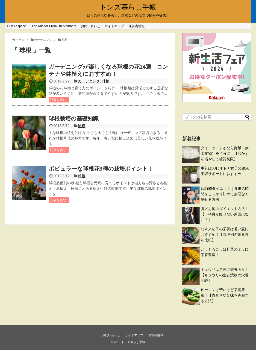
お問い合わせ (90, 26)
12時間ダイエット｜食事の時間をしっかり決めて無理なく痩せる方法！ (225, 194)
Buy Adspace (16, 26)
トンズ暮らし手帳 (128, 7)
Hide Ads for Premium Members (53, 26)
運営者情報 (137, 26)
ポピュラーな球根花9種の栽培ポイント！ (101, 169)
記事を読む (58, 100)
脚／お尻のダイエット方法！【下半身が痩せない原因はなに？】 (225, 214)
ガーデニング (89, 81)
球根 (105, 81)
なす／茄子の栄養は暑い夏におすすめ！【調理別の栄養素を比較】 (225, 234)
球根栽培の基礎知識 (74, 118)
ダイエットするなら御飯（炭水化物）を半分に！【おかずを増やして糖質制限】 (225, 153)
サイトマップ (114, 26)
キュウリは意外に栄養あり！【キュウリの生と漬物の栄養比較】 (225, 275)
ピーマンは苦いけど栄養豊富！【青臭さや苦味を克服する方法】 (225, 295)
